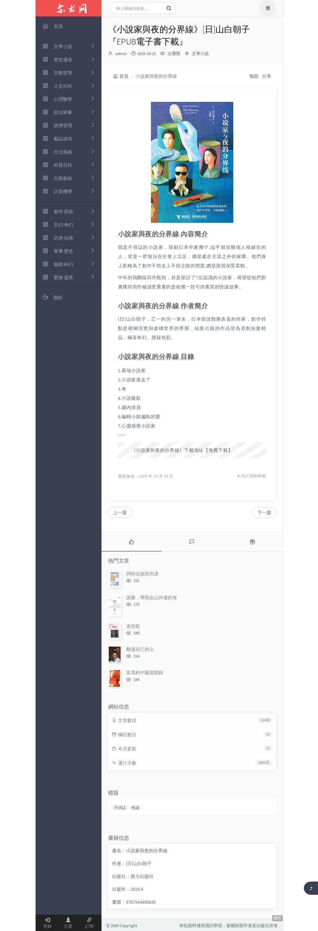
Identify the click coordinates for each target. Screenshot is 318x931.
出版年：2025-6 (127, 889)
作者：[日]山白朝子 (132, 863)
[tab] (131, 541)
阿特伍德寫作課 (142, 574)
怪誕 (135, 807)
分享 (266, 76)
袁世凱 (133, 626)
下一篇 (264, 512)
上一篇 (120, 512)
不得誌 (120, 807)
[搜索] (168, 8)
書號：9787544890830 (134, 902)
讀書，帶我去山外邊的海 (151, 597)
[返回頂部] (311, 888)
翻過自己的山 (140, 649)
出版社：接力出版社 (133, 876)
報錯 (254, 76)
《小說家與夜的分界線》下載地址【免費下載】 (182, 450)
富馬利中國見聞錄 (144, 673)
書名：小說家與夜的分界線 (139, 851)
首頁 (121, 76)
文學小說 (200, 53)
